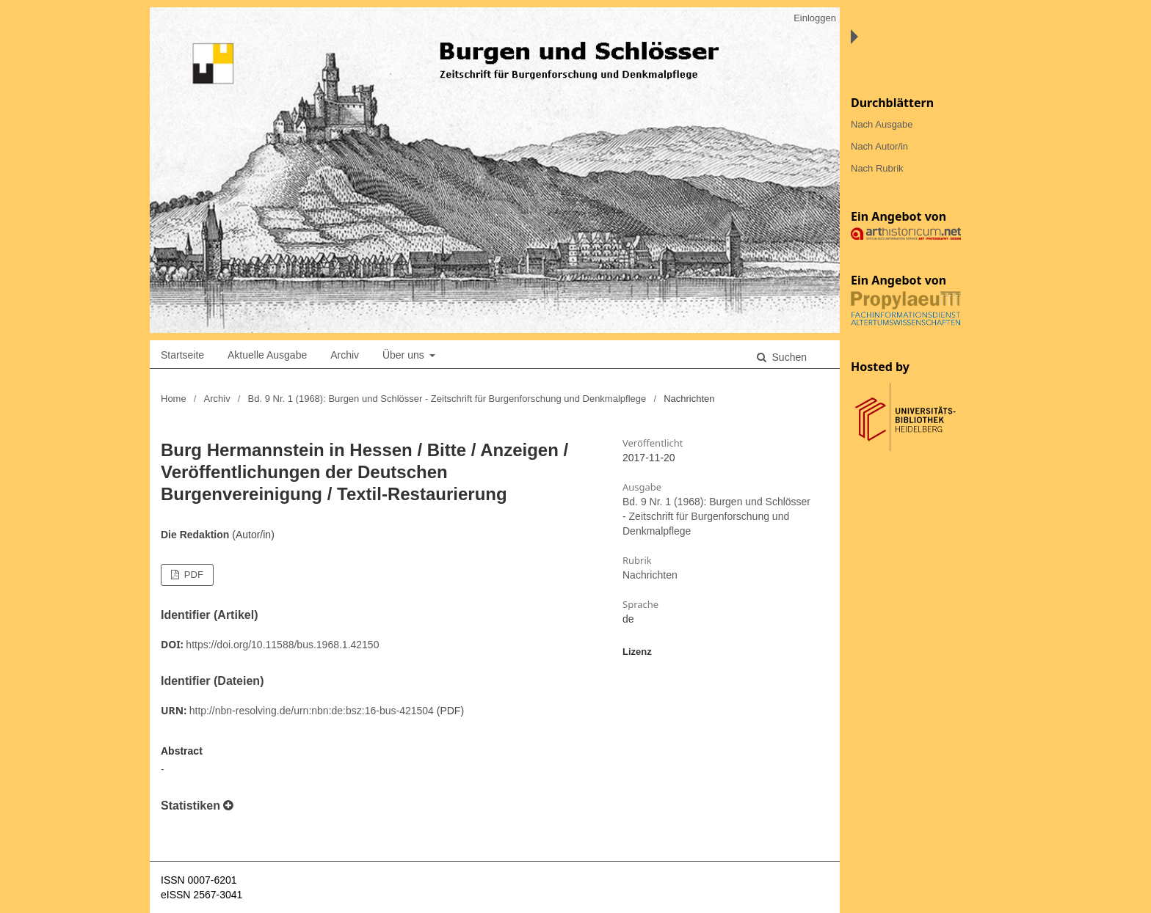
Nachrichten (650, 575)
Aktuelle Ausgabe (267, 355)
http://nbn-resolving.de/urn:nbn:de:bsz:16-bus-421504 (311, 710)
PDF (192, 574)
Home (173, 398)
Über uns (404, 355)
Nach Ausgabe (882, 124)
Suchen (788, 357)
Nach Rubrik (877, 168)
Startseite (182, 355)
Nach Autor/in (879, 146)
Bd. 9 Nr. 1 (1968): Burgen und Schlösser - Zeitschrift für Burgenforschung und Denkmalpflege (447, 398)
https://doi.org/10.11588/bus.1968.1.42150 (282, 644)
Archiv (344, 355)
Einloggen (815, 17)
